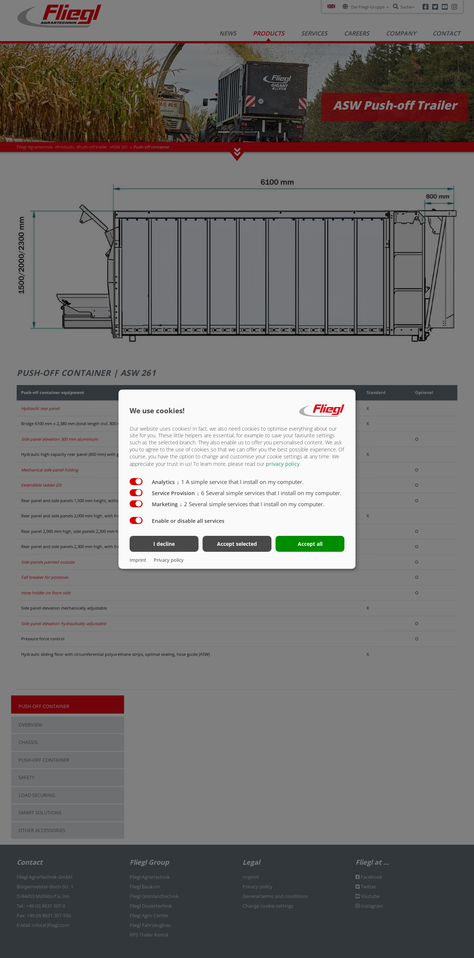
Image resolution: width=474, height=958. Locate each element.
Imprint (138, 560)
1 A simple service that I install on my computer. (240, 481)
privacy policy (283, 463)
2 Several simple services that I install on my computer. (252, 504)
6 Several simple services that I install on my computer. (269, 493)
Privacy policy (169, 560)
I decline (164, 543)
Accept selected (237, 543)
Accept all (310, 543)
